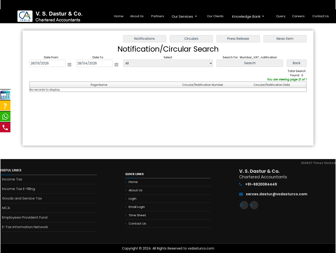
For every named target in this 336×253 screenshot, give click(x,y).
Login (143, 198)
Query (280, 16)
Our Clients (215, 16)
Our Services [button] (183, 16)
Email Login (146, 204)
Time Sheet (147, 210)
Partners (157, 16)
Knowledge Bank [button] (246, 16)
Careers (298, 16)
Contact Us (320, 16)
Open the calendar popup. (69, 64)
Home (118, 16)
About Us (137, 16)
